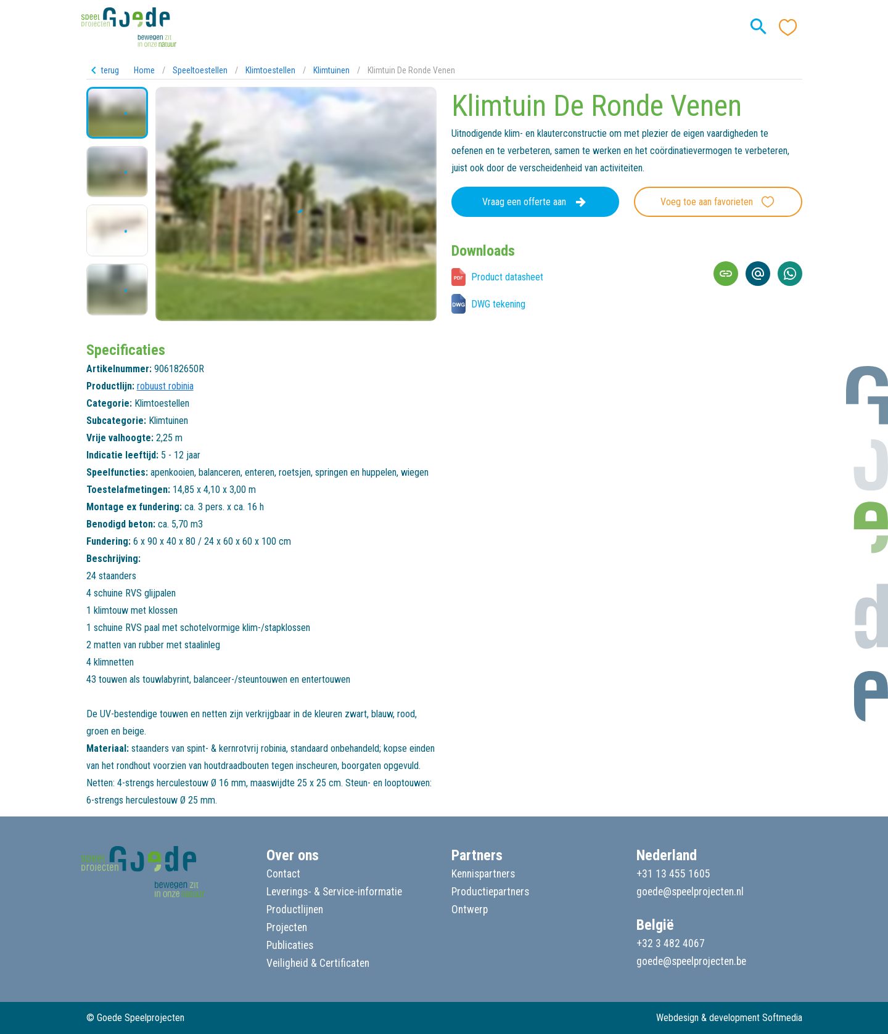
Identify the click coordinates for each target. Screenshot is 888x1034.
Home (144, 70)
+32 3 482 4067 (670, 943)
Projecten (286, 927)
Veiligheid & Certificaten (317, 963)
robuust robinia (165, 386)
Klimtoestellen (270, 70)
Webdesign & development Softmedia (729, 1018)
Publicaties (289, 945)
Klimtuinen (331, 70)
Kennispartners (483, 874)
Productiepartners (490, 891)
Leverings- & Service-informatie (334, 891)
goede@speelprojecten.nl (690, 891)
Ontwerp (469, 909)
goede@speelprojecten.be (691, 961)
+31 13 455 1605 (673, 874)
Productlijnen (294, 909)
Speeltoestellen (200, 70)
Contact (283, 874)
